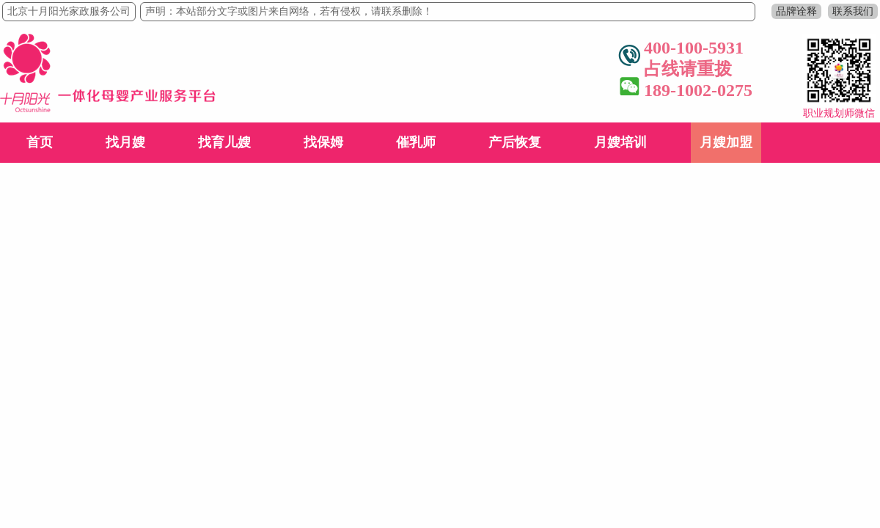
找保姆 (323, 142)
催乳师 (416, 142)
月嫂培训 (620, 142)
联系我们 (852, 11)
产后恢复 (514, 142)
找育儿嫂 (224, 142)
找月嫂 (125, 142)
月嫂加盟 (726, 142)
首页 (39, 142)
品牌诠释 (796, 11)
